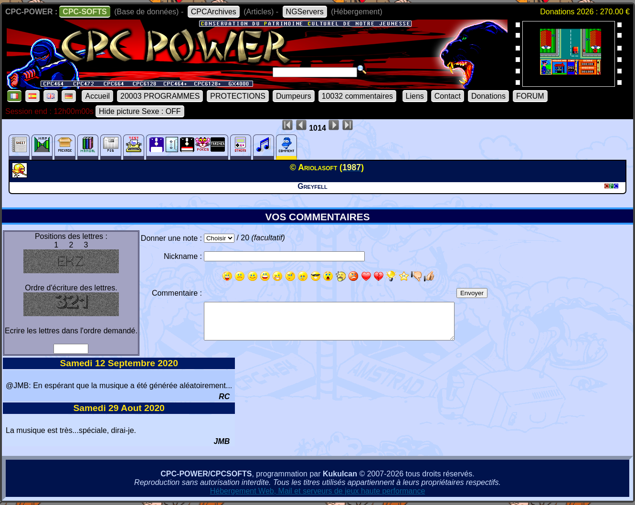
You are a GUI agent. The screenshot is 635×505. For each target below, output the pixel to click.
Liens (415, 96)
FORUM (530, 96)
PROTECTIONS (237, 96)
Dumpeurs (293, 96)
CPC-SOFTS (84, 12)
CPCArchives (213, 12)
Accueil (97, 96)
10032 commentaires (357, 96)
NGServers (305, 12)
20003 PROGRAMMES (160, 96)
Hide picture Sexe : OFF (140, 111)
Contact (447, 96)
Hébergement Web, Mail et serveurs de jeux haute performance (317, 491)
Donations (488, 96)
